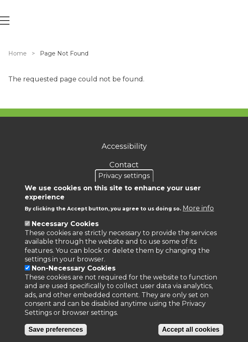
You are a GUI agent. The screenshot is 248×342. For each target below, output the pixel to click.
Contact (124, 164)
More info (198, 208)
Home (17, 53)
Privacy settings (124, 176)
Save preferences (55, 329)
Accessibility (124, 146)
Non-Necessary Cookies (74, 268)
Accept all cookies (191, 329)
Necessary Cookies (65, 224)
